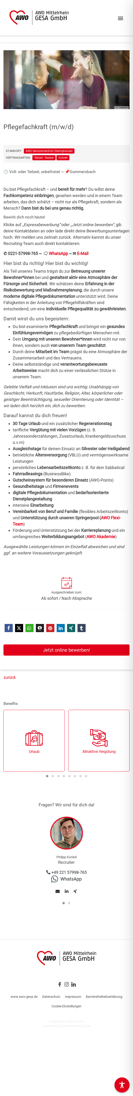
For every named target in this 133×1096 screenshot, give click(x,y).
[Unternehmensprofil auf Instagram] (66, 984)
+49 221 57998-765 (69, 872)
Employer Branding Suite (74, 1026)
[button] (9, 628)
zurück (9, 677)
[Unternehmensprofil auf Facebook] (59, 984)
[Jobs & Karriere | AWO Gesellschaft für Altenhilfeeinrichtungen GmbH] (39, 18)
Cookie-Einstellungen (66, 1006)
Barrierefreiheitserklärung (104, 997)
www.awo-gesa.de (24, 997)
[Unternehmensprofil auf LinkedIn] (73, 984)
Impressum (73, 997)
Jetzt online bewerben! (66, 650)
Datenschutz (51, 997)
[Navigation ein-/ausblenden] (120, 18)
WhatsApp (58, 253)
